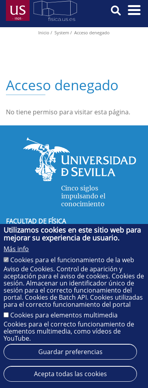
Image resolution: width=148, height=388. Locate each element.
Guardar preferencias (70, 351)
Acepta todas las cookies (70, 373)
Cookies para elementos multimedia (64, 315)
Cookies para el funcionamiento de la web (72, 260)
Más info (16, 248)
